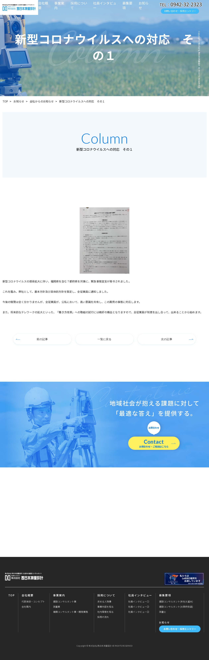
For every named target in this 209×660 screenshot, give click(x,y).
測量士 (162, 611)
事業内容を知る (105, 606)
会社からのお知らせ (42, 101)
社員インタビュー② (138, 606)
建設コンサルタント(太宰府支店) (176, 606)
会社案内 (26, 606)
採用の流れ (103, 617)
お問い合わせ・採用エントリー (180, 11)
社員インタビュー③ (138, 611)
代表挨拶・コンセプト (33, 601)
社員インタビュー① (138, 601)
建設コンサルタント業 (64, 601)
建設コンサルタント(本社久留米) (176, 601)
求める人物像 (104, 601)
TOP (5, 101)
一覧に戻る (105, 339)
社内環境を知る (105, 611)
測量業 (56, 606)
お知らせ (144, 5)
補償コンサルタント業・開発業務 (70, 611)
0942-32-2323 (186, 4)
